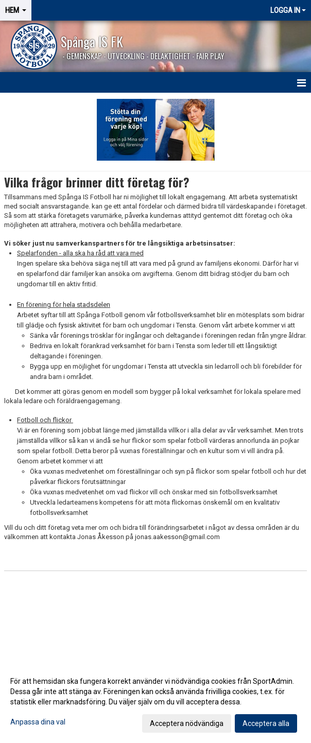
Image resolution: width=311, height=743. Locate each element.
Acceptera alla (266, 723)
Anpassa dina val (37, 722)
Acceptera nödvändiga (186, 723)
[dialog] (155, 702)
